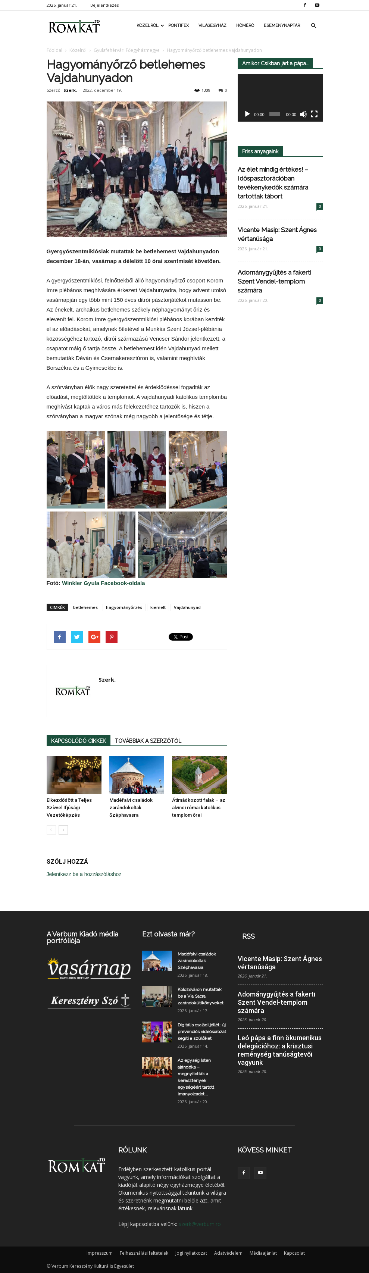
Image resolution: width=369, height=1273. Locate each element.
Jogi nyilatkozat (191, 1253)
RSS (248, 936)
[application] (280, 98)
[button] (314, 26)
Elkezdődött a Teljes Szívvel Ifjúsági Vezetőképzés (69, 807)
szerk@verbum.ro (200, 1223)
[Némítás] (303, 114)
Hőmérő (245, 25)
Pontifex (178, 25)
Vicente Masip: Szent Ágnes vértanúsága (280, 963)
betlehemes (85, 607)
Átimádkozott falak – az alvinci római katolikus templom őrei (198, 807)
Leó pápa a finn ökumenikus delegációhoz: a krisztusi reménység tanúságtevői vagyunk (280, 1050)
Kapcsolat (294, 1253)
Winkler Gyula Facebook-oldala (103, 583)
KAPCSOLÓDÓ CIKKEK (78, 741)
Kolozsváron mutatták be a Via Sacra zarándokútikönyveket (200, 996)
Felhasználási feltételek (144, 1253)
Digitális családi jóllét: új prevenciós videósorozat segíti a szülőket (202, 1031)
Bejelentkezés (104, 5)
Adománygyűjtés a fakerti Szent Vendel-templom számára (274, 281)
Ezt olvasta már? (168, 934)
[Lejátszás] (247, 114)
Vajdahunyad (187, 607)
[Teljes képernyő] (314, 114)
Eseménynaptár (282, 25)
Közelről (150, 25)
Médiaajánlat (263, 1253)
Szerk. (70, 90)
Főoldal (54, 50)
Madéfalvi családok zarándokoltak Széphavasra (131, 807)
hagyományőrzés (124, 607)
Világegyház (212, 25)
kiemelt (158, 607)
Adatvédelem (228, 1253)
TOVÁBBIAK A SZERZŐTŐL (148, 741)
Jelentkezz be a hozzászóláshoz (84, 874)
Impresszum (100, 1253)
